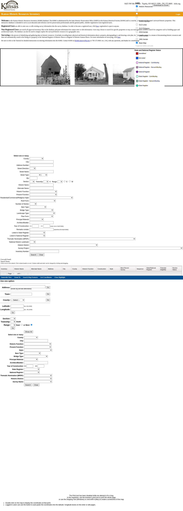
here (97, 26)
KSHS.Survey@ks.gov (82, 41)
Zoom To (17, 277)
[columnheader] (6, 269)
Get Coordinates (46, 277)
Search (33, 255)
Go (48, 287)
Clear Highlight (59, 277)
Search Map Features (30, 277)
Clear (41, 255)
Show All (28, 332)
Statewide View (6, 277)
